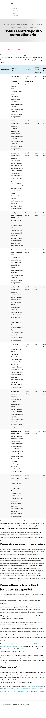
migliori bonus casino (34, 686)
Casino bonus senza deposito (22, 25)
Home (6, 25)
